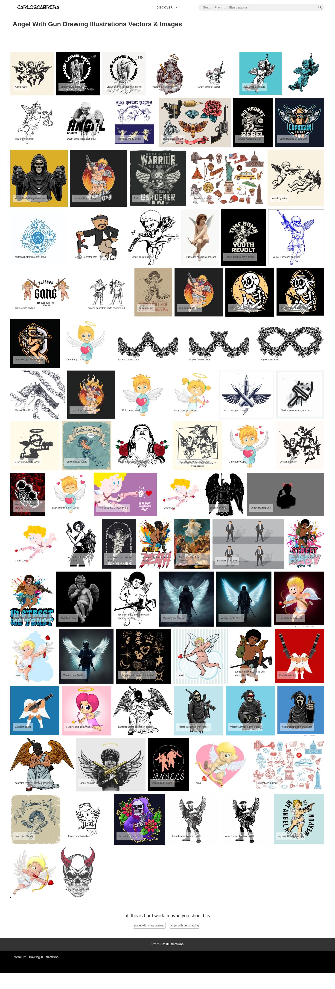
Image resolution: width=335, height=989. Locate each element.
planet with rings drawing (149, 925)
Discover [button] (167, 7)
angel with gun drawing (184, 925)
